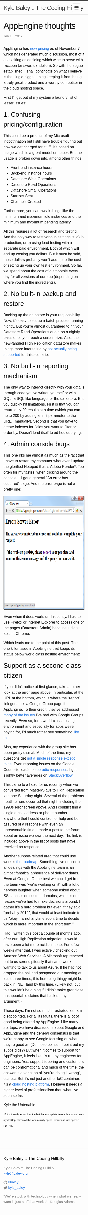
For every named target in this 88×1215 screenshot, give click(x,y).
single (41, 758)
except (69, 758)
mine (8, 764)
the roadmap (26, 862)
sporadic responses (51, 770)
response (55, 758)
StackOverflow (60, 775)
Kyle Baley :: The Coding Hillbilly (43, 7)
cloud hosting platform (30, 1084)
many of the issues (19, 715)
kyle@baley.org (16, 1173)
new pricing (39, 49)
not (29, 758)
